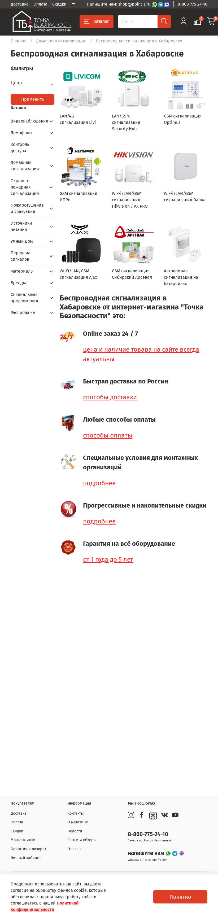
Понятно (180, 897)
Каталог (96, 21)
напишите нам (146, 853)
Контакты (75, 813)
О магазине (77, 822)
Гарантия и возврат (28, 849)
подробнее (99, 483)
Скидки (59, 4)
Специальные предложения (24, 297)
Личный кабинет (26, 858)
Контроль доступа (20, 147)
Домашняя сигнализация (61, 40)
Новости (74, 831)
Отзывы (74, 849)
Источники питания (21, 226)
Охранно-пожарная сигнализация (25, 187)
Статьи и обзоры (82, 840)
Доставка (20, 4)
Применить (32, 99)
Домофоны (21, 132)
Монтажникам (23, 840)
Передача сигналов (20, 256)
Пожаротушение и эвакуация (27, 208)
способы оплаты (107, 435)
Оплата (40, 4)
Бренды (18, 282)
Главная (19, 40)
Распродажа (23, 312)
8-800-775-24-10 (192, 4)
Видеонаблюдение (28, 121)
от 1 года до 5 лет (108, 559)
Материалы (22, 271)
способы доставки (110, 397)
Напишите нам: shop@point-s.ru (119, 4)
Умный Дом (22, 241)
